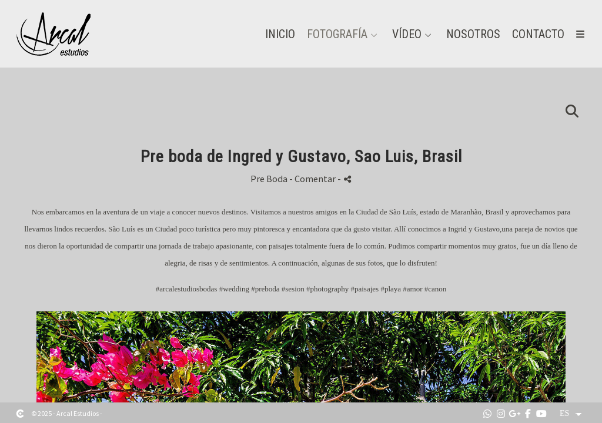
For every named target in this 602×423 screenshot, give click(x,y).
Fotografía (337, 34)
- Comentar (313, 178)
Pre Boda (268, 178)
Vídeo (407, 34)
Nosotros (473, 34)
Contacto (538, 34)
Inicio (280, 34)
